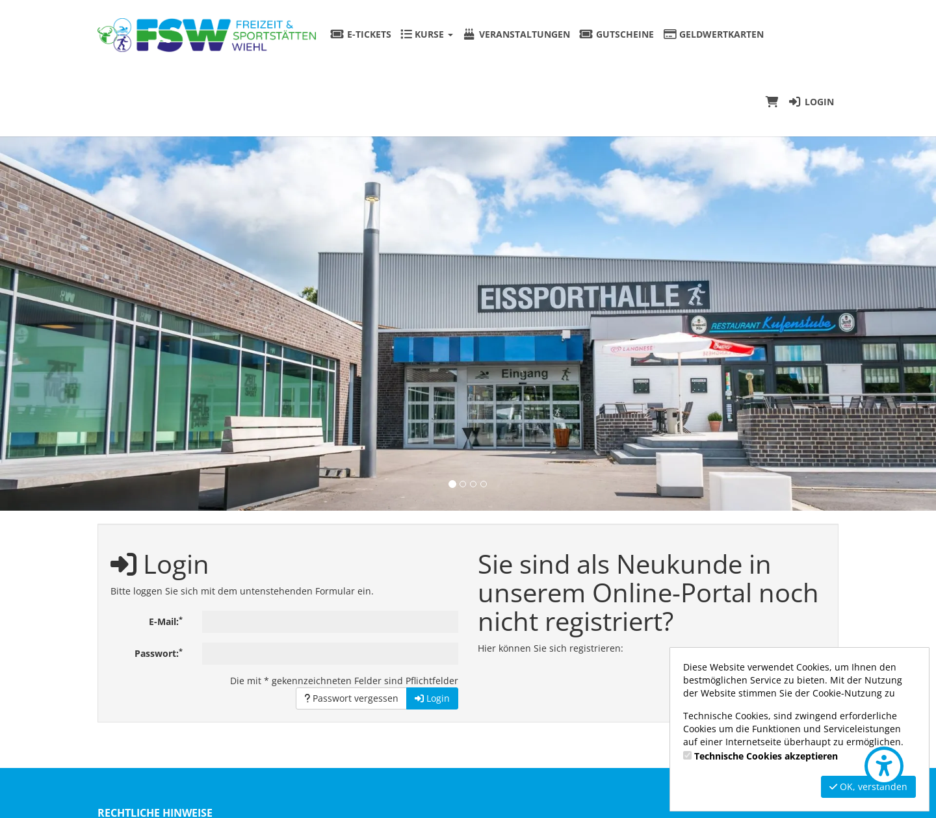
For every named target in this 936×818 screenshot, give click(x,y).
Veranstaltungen (516, 34)
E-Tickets (360, 34)
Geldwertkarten (713, 34)
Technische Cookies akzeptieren (766, 756)
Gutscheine (616, 34)
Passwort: (159, 652)
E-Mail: (166, 621)
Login (811, 102)
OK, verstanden (868, 786)
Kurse (426, 34)
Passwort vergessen (351, 698)
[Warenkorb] (772, 102)
